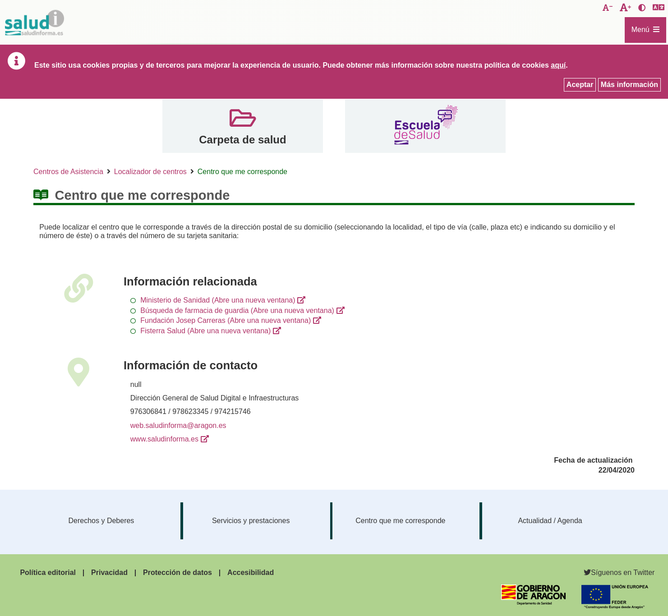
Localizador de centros (150, 171)
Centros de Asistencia (68, 171)
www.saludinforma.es (164, 439)
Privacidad (109, 572)
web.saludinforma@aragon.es (178, 425)
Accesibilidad (250, 572)
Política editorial (48, 572)
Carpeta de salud (242, 139)
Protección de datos (177, 572)
